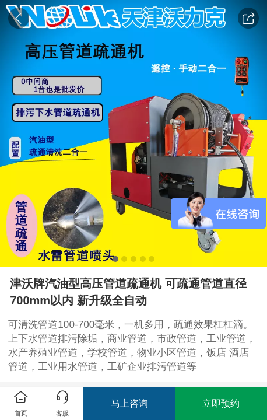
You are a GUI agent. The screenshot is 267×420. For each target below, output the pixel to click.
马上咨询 (129, 403)
